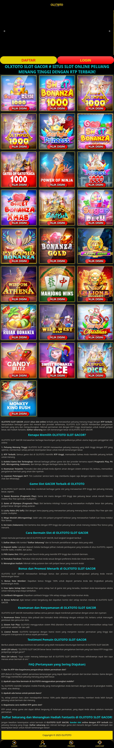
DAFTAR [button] (28, 60)
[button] (4, 31)
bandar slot (75, 722)
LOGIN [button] (85, 60)
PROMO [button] (71, 744)
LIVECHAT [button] (99, 744)
